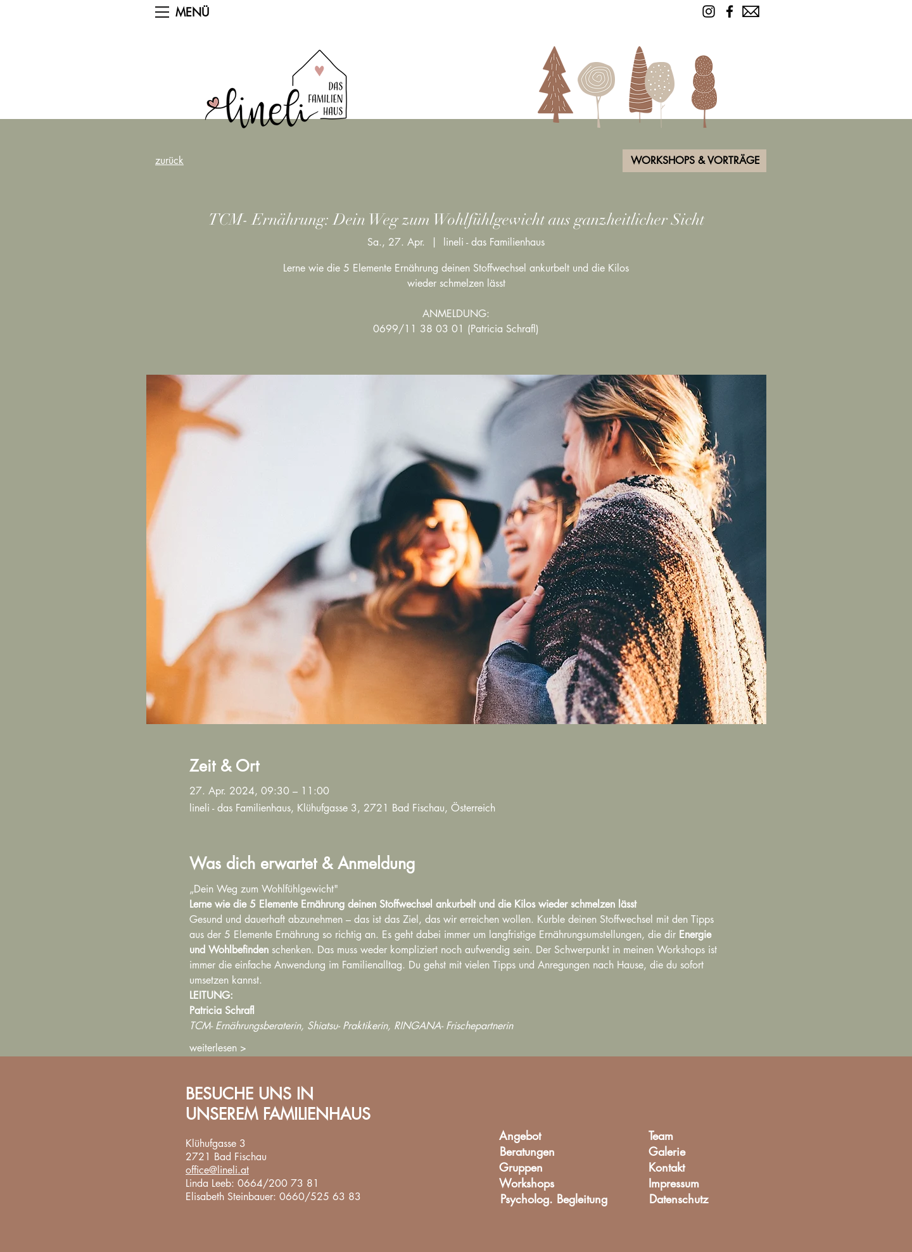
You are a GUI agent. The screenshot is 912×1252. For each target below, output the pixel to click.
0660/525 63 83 (320, 1196)
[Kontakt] (666, 1168)
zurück (169, 160)
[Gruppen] (520, 1168)
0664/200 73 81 (278, 1183)
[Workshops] (526, 1184)
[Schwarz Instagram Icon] (708, 11)
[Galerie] (666, 1152)
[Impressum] (673, 1184)
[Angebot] (520, 1136)
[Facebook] (729, 11)
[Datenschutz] (678, 1200)
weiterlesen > (217, 1048)
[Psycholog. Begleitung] (554, 1200)
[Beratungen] (527, 1152)
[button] (162, 12)
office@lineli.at (217, 1170)
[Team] (660, 1136)
